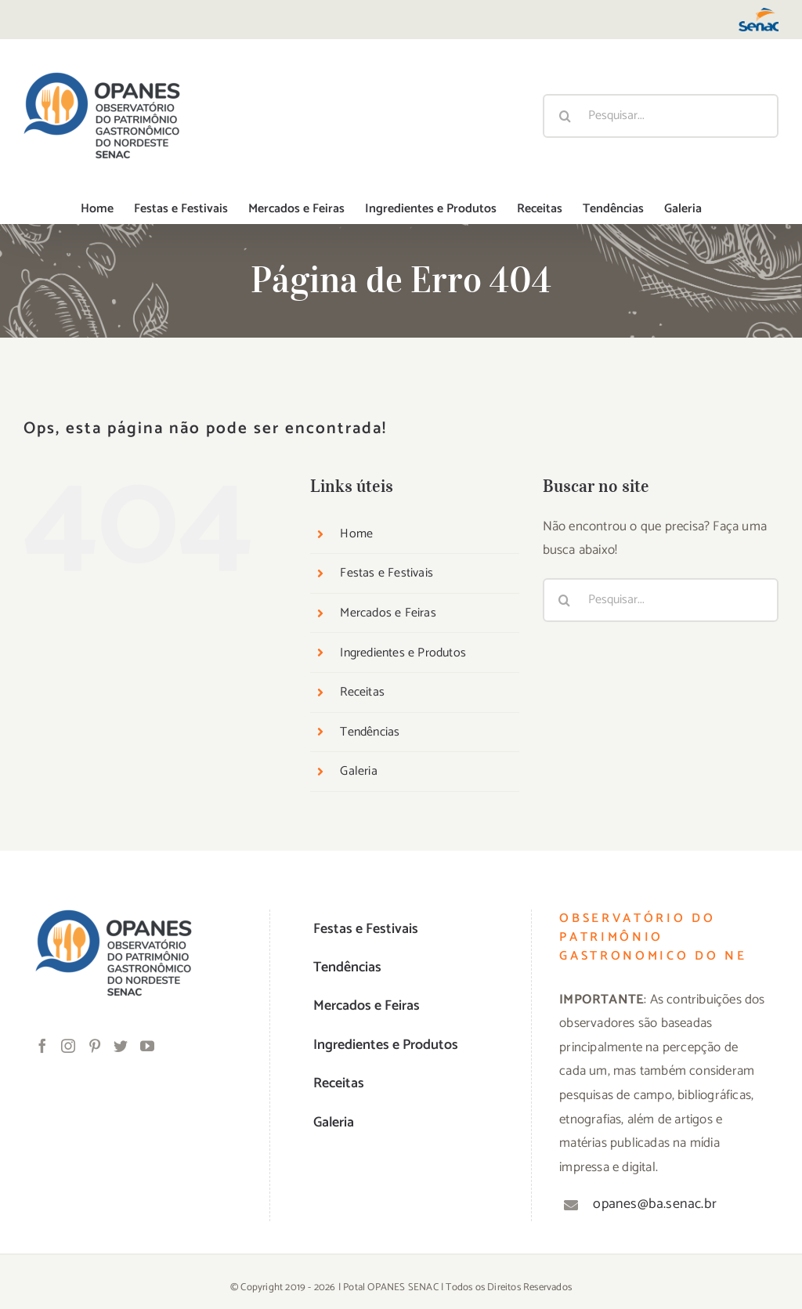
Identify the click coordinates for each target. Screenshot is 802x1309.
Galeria (358, 771)
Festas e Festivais (386, 573)
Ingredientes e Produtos (403, 653)
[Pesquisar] (565, 116)
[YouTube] (147, 1046)
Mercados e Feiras (387, 613)
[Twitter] (121, 1046)
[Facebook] (42, 1046)
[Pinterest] (95, 1046)
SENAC (423, 1287)
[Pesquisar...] (661, 116)
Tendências (369, 732)
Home (356, 533)
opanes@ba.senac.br (655, 1204)
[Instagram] (68, 1046)
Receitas (362, 692)
